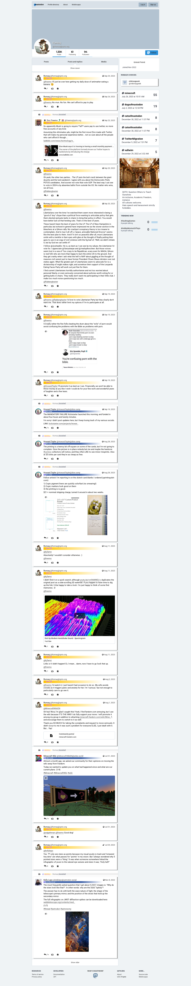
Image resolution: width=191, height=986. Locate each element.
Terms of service (37, 974)
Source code (143, 974)
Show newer (75, 68)
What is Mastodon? (95, 971)
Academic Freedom (142, 197)
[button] (79, 619)
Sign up (153, 5)
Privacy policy (37, 977)
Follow (151, 52)
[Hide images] (46, 497)
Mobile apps (76, 5)
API (54, 977)
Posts (46, 62)
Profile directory (53, 5)
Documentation (59, 974)
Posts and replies (75, 62)
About (65, 5)
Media (104, 62)
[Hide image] (46, 331)
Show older (75, 962)
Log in (143, 5)
